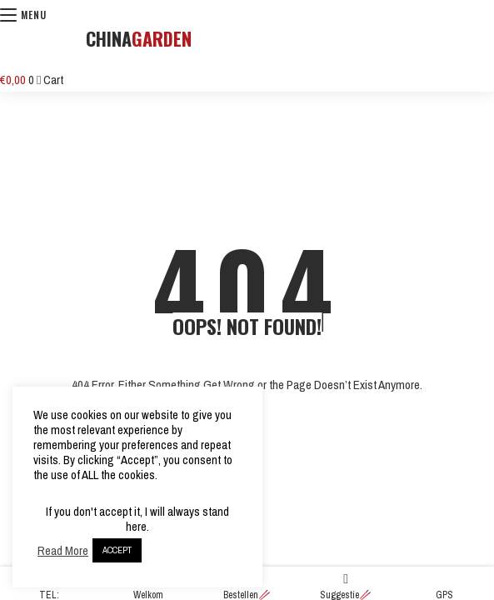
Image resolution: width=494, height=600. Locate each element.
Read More (62, 550)
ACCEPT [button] (117, 550)
